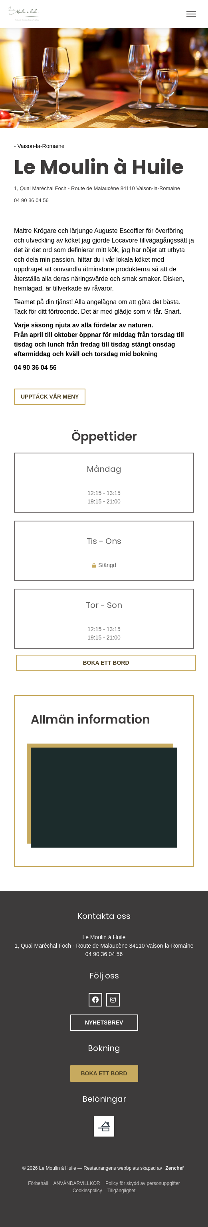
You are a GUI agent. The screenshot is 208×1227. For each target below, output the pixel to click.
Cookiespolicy (87, 1190)
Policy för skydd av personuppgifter (142, 1183)
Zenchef (174, 1168)
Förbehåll (38, 1183)
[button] (191, 14)
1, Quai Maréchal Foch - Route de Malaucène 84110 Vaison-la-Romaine (104, 187)
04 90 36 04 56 (31, 200)
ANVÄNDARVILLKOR (76, 1183)
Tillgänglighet (121, 1190)
